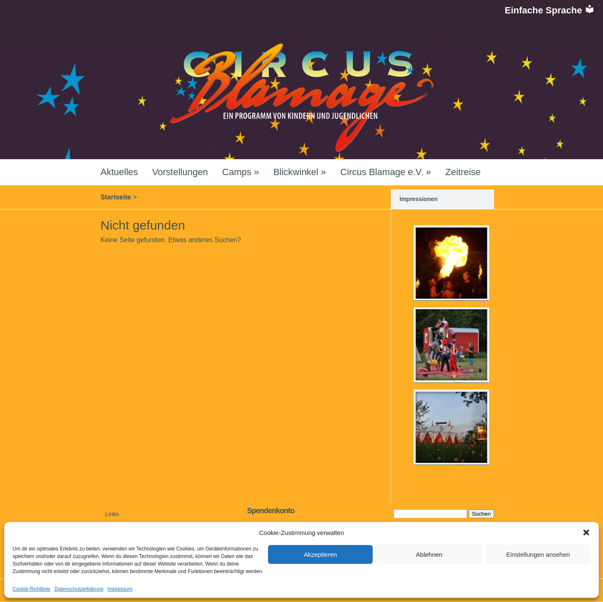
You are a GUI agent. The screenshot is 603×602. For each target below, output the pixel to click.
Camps (240, 172)
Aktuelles (119, 172)
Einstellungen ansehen (538, 554)
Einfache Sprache (550, 10)
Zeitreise (462, 172)
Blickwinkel (299, 172)
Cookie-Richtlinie (31, 589)
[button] (586, 532)
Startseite (115, 197)
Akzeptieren (320, 554)
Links (112, 514)
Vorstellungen (180, 172)
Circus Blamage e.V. (385, 172)
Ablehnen (429, 554)
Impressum (120, 589)
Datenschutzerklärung (78, 589)
